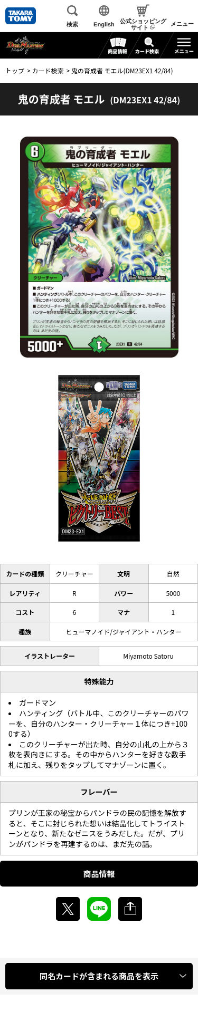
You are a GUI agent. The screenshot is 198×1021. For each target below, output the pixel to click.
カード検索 (47, 70)
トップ (14, 70)
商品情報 (99, 873)
